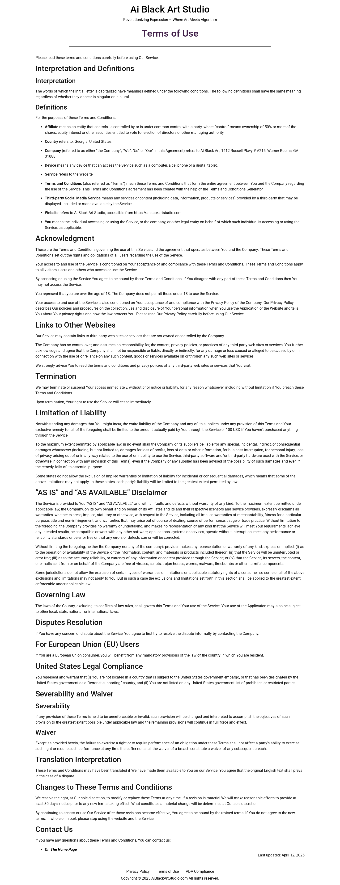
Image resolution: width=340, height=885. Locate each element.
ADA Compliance (200, 871)
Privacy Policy (138, 871)
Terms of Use (168, 871)
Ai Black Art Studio (170, 9)
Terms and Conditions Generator (236, 189)
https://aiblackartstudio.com (158, 213)
